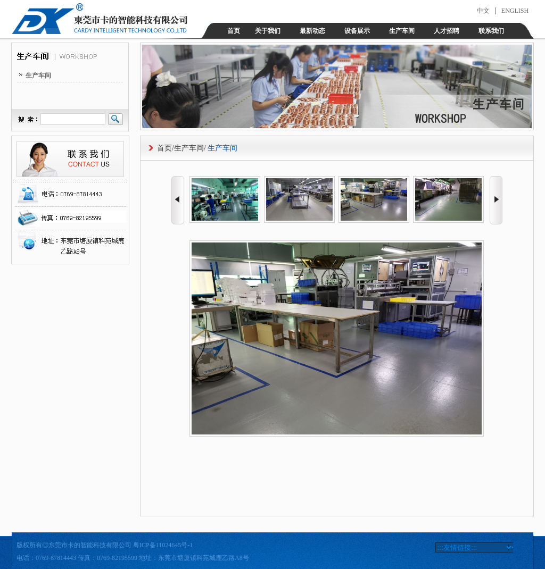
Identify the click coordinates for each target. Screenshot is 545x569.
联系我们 (491, 31)
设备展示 (357, 31)
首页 (233, 31)
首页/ (165, 148)
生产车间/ (190, 148)
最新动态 (312, 31)
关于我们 (267, 31)
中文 (483, 10)
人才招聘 (446, 31)
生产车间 (402, 31)
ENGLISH (515, 10)
